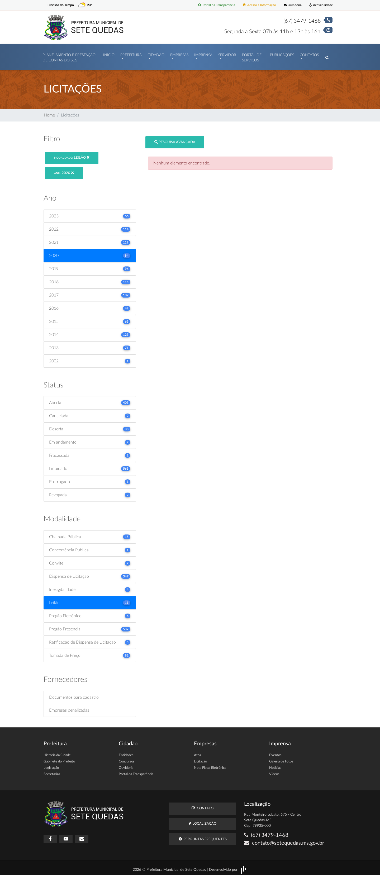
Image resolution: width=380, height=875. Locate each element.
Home (49, 112)
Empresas (179, 54)
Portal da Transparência (210, 5)
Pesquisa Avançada (174, 140)
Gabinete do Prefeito (59, 759)
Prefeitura (131, 54)
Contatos (309, 54)
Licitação (200, 759)
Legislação (51, 765)
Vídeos (274, 771)
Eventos (275, 752)
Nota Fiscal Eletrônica (210, 765)
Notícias (275, 765)
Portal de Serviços (252, 56)
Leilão (71, 155)
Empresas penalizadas (69, 708)
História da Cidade (57, 752)
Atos (197, 752)
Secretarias (52, 771)
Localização (202, 821)
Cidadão (156, 54)
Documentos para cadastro (74, 695)
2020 (64, 170)
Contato (202, 806)
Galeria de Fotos (281, 759)
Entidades (126, 752)
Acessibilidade (319, 5)
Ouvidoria (290, 5)
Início (109, 54)
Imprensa (203, 54)
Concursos (127, 759)
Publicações (282, 54)
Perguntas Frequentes (203, 836)
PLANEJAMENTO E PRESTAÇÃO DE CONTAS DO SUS (69, 56)
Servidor (227, 54)
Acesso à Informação (255, 5)
